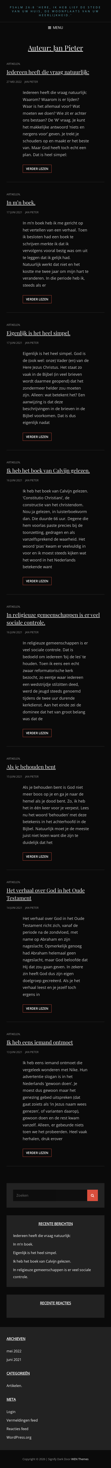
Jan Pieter (31, 82)
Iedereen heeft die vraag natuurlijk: (48, 71)
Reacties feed (17, 1428)
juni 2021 (14, 1359)
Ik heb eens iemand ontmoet (40, 1042)
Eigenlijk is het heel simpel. (38, 332)
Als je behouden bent (31, 766)
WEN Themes (79, 1459)
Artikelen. (14, 64)
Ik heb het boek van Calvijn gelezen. (48, 470)
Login (11, 1411)
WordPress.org (19, 1437)
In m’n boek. (21, 202)
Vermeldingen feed (22, 1420)
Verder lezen (39, 169)
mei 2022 (14, 1351)
